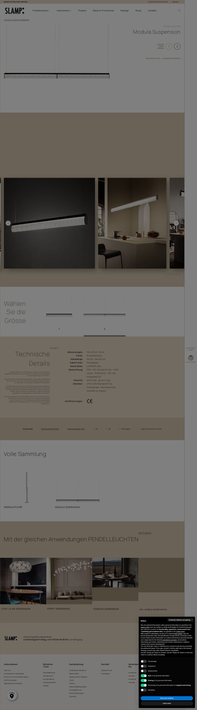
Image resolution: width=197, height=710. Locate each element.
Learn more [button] (167, 703)
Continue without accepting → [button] (180, 620)
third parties (178, 634)
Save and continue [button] (167, 698)
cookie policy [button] (180, 631)
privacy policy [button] (145, 627)
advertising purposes (170, 640)
